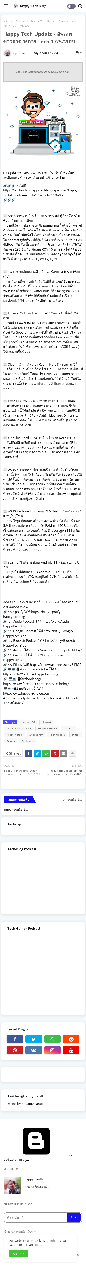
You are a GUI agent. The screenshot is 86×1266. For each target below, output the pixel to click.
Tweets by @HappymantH (24, 1104)
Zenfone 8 (22, 21)
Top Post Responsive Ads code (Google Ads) (43, 72)
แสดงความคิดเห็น (16, 810)
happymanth (34, 1179)
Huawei (46, 722)
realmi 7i (69, 728)
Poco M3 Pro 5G (47, 728)
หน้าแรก (8, 21)
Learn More (34, 1245)
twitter (75, 734)
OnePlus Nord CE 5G (19, 728)
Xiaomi (11, 741)
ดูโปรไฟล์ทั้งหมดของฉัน (37, 1186)
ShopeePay (36, 734)
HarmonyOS (27, 722)
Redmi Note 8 (15, 734)
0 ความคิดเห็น (72, 800)
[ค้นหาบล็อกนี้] (36, 1217)
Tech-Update (57, 734)
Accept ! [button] (18, 1254)
